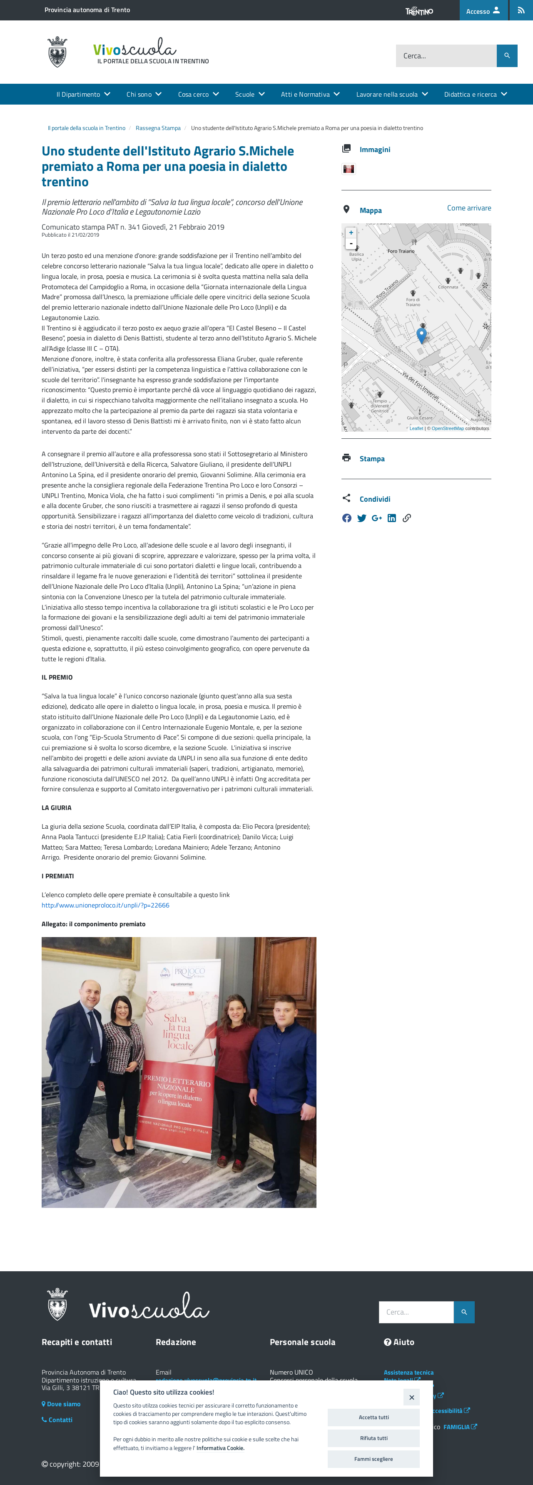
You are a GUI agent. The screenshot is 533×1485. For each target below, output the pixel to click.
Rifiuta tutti (374, 1438)
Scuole (244, 94)
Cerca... (414, 55)
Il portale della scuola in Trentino (86, 127)
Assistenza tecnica (409, 1372)
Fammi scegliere (373, 1459)
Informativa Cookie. (220, 1448)
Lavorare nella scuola (387, 94)
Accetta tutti (374, 1417)
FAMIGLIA (460, 1427)
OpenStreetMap (448, 428)
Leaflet (416, 428)
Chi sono (139, 94)
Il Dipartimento (78, 94)
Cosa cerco (193, 94)
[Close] (411, 1397)
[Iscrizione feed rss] (521, 10)
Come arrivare (469, 207)
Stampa (372, 458)
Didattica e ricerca (470, 94)
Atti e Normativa (305, 94)
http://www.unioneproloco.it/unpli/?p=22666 (105, 905)
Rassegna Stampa (158, 127)
